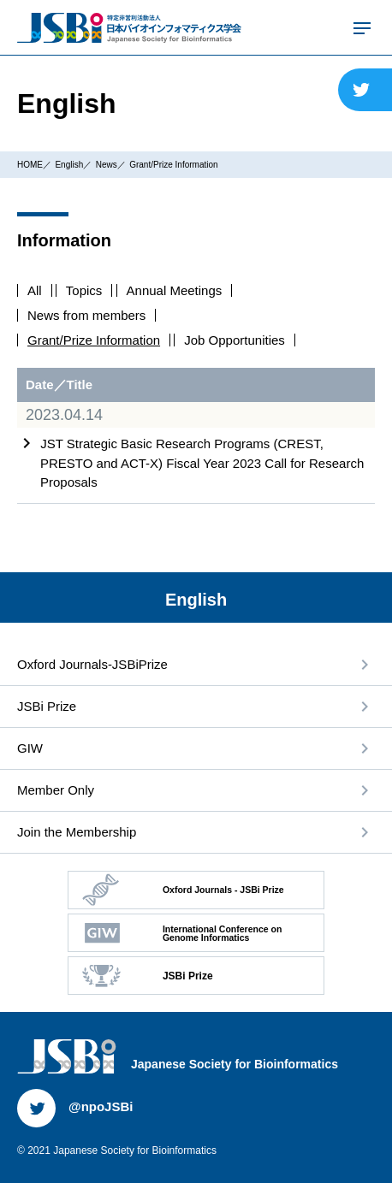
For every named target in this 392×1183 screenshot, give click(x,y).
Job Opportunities (234, 340)
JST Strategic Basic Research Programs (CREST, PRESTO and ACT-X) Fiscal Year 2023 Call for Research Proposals (202, 462)
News (106, 164)
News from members (86, 315)
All (34, 290)
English (69, 164)
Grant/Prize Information (173, 164)
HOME (30, 164)
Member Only (55, 790)
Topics (84, 290)
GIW (30, 748)
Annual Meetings (175, 290)
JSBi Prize (46, 706)
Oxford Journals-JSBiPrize (92, 664)
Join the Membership (76, 832)
